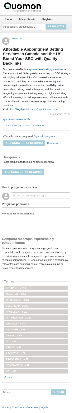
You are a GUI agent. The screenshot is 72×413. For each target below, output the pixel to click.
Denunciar (53, 143)
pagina (14, 335)
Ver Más (8, 377)
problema (16, 311)
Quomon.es (35, 6)
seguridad (17, 306)
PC (11, 341)
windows (15, 323)
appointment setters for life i (17, 119)
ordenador (17, 300)
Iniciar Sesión (27, 19)
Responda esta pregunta (24, 143)
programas (17, 359)
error (13, 347)
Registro (47, 19)
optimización (18, 317)
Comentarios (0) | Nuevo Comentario (23, 125)
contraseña (17, 365)
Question (16, 294)
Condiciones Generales (25, 407)
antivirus (15, 329)
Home (8, 19)
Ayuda (44, 407)
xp (11, 371)
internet (16, 288)
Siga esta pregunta (44, 136)
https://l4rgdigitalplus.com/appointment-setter (34, 109)
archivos (15, 353)
